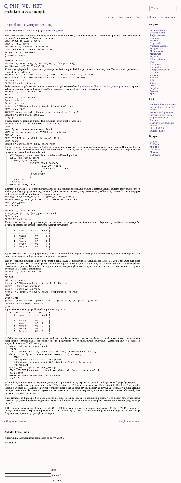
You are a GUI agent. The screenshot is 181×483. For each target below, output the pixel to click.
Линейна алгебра (159, 45)
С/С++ (154, 72)
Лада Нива (155, 43)
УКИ (152, 80)
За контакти (168, 16)
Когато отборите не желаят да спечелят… (162, 113)
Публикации (150, 16)
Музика (154, 56)
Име (53, 455)
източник (62, 114)
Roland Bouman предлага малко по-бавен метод (30, 138)
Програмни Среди (159, 69)
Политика (155, 66)
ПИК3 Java (155, 64)
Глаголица (155, 149)
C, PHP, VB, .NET (23, 6)
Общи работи (157, 59)
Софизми (155, 154)
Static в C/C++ (158, 128)
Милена (154, 152)
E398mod (155, 144)
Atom (12, 477)
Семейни (154, 74)
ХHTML (154, 90)
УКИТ (153, 82)
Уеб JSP (154, 77)
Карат (153, 109)
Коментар (10, 427)
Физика (154, 88)
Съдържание (125, 16)
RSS (6, 477)
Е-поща (55, 460)
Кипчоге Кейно (157, 130)
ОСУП (153, 61)
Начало (110, 16)
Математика (157, 51)
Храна (153, 93)
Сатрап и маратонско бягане (162, 124)
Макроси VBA (157, 48)
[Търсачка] (161, 8)
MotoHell (154, 146)
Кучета (154, 40)
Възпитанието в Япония (159, 119)
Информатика (157, 35)
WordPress (96, 477)
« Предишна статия (15, 406)
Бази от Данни (54, 30)
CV (137, 16)
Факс (152, 85)
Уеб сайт (56, 465)
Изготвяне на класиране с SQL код (29, 25)
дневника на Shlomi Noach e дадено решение (104, 82)
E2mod (153, 141)
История (155, 37)
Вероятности (157, 32)
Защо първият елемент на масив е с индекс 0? (163, 105)
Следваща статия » (130, 406)
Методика (155, 53)
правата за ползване (167, 477)
